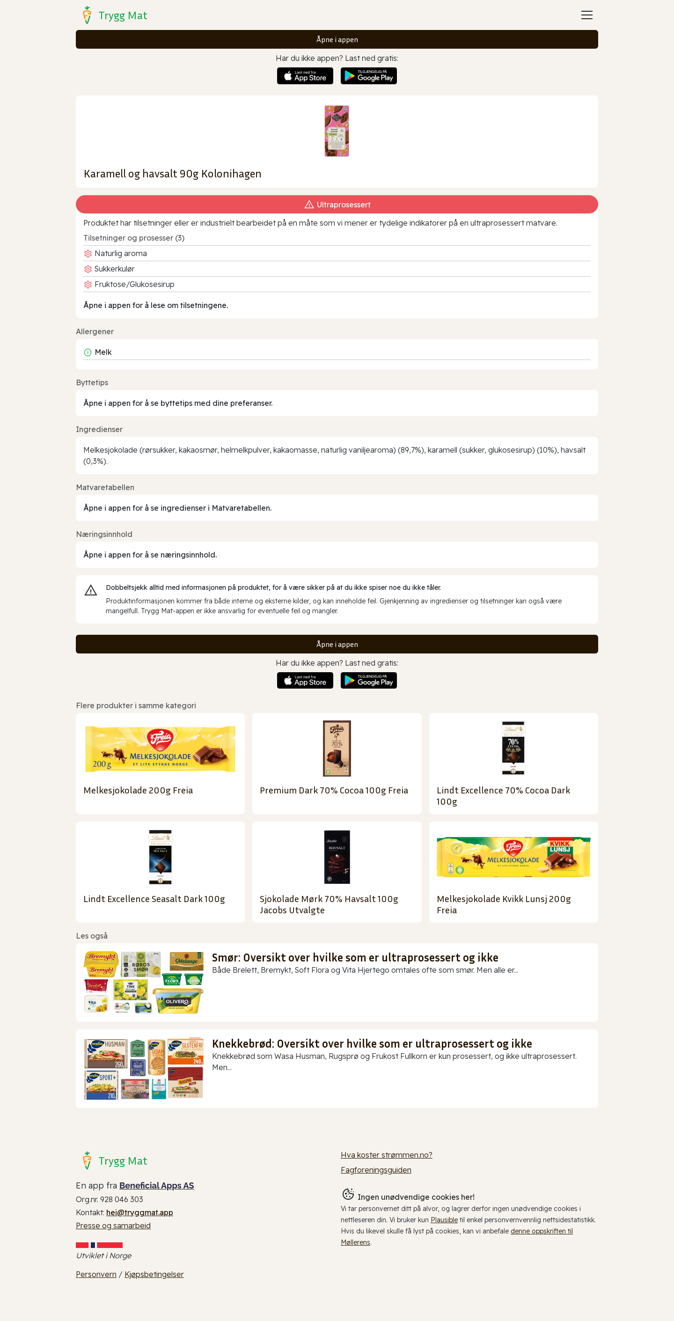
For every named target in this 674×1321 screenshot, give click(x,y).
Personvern (96, 1274)
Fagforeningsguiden (376, 1169)
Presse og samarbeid (113, 1225)
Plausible (444, 1220)
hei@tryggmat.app (139, 1212)
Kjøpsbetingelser (154, 1274)
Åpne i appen (337, 39)
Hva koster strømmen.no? (386, 1155)
